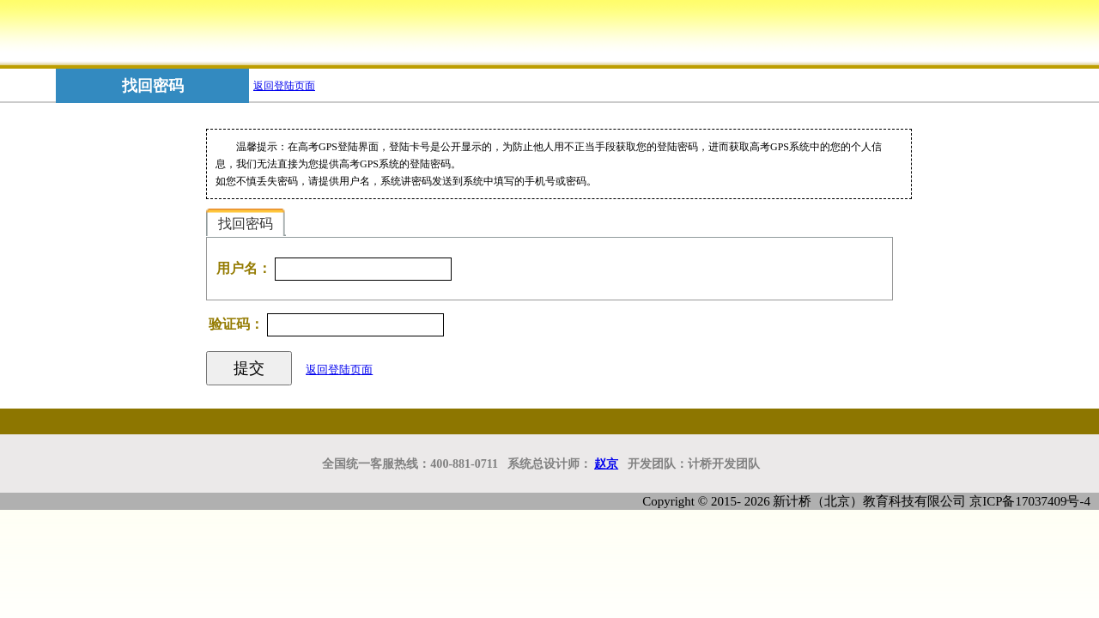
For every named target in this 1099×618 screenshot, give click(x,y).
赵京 (606, 463)
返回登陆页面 (284, 86)
